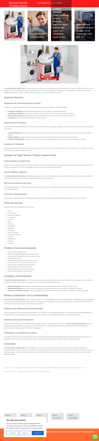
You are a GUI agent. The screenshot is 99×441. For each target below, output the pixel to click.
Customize (12, 433)
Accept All (38, 433)
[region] (25, 427)
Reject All (25, 433)
